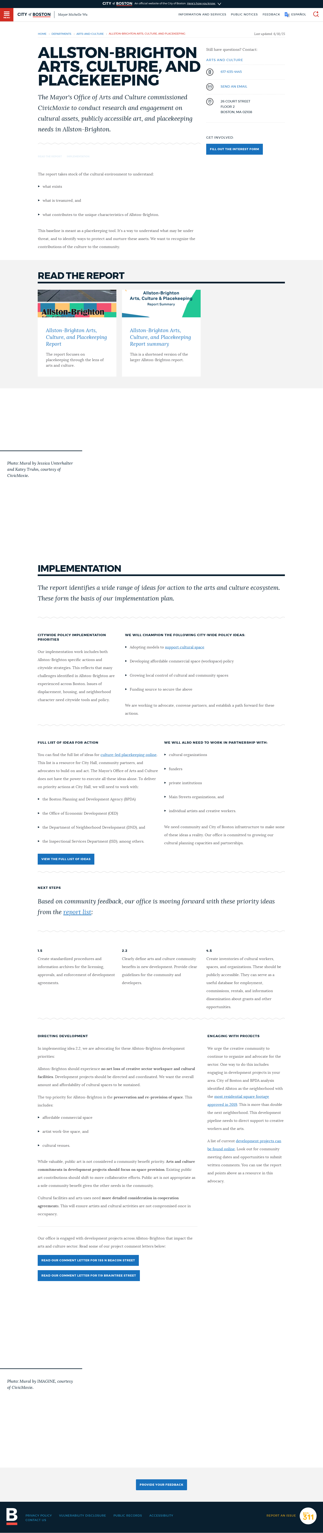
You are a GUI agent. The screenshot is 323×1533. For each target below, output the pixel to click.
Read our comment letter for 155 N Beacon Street (88, 1260)
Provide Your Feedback (161, 1484)
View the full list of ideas (66, 859)
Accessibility (161, 1515)
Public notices (244, 14)
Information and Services (202, 14)
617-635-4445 (231, 71)
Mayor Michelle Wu (72, 14)
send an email (234, 86)
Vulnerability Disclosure (82, 1515)
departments (61, 34)
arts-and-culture (90, 34)
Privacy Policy (39, 1515)
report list (77, 912)
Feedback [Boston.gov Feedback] (271, 14)
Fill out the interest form (234, 149)
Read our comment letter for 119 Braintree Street (88, 1275)
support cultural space (184, 647)
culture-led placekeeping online (129, 755)
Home (42, 34)
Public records (128, 1515)
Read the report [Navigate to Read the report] (50, 156)
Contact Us (36, 1520)
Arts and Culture (224, 60)
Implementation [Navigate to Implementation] (78, 156)
